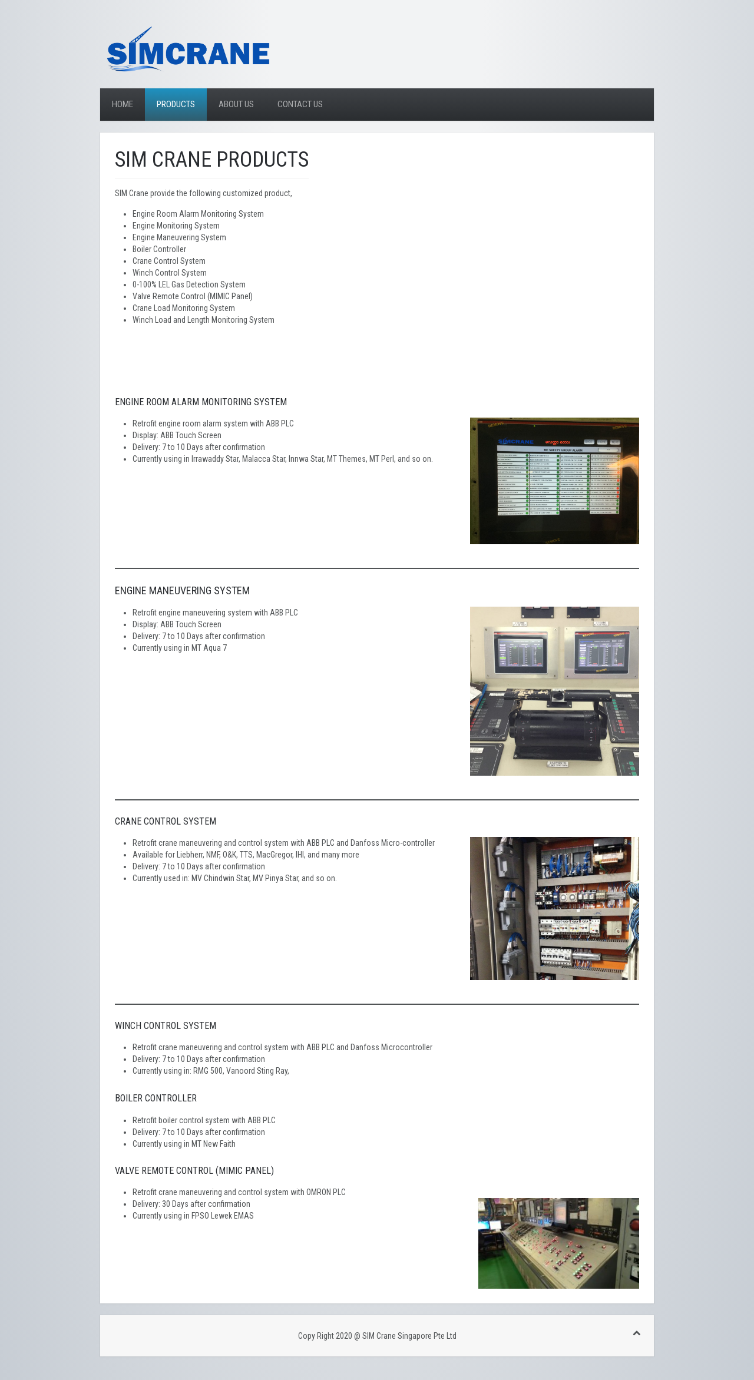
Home (122, 104)
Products (176, 104)
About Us (236, 104)
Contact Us (300, 104)
